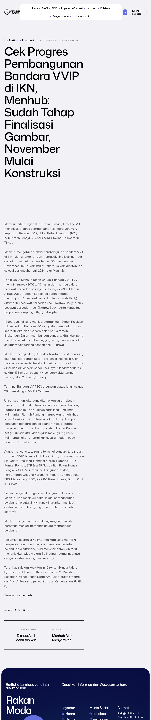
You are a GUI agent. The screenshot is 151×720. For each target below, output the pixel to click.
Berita (13, 40)
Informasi (28, 40)
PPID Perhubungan (68, 40)
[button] (134, 12)
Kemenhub (24, 595)
